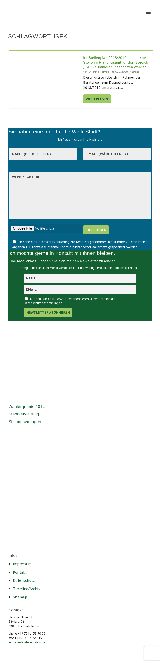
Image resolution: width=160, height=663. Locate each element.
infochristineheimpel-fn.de (27, 642)
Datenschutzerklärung (53, 241)
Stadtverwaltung (24, 414)
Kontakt (20, 572)
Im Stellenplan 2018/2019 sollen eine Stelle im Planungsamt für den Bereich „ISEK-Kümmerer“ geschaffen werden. (115, 62)
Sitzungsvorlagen (25, 422)
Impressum (22, 563)
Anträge (134, 71)
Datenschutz (24, 580)
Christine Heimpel (99, 71)
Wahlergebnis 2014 (27, 406)
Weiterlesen (97, 99)
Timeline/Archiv (26, 588)
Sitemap (20, 597)
